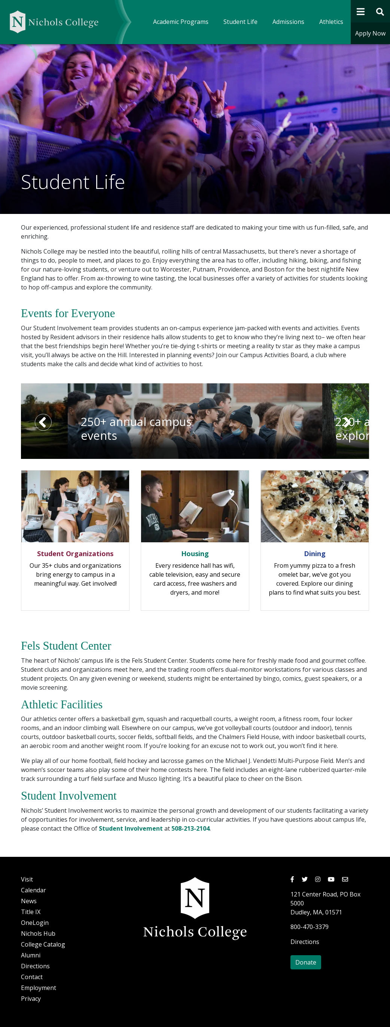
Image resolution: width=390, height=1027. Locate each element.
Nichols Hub (38, 933)
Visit (27, 879)
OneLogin (35, 923)
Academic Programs (180, 22)
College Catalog (43, 944)
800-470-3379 (309, 927)
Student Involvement (131, 828)
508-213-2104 (190, 828)
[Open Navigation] (361, 11)
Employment (38, 988)
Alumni (30, 955)
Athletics (331, 22)
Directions (35, 966)
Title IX (30, 912)
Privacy (31, 998)
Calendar (33, 890)
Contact (32, 977)
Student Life (240, 22)
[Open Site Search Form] (380, 11)
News (29, 901)
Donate (305, 962)
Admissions (288, 22)
